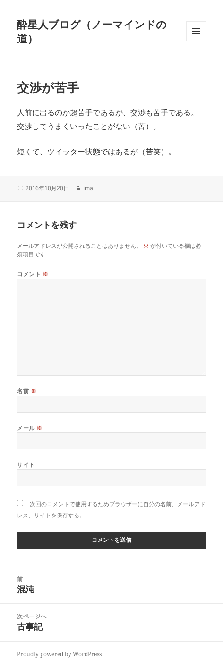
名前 (26, 391)
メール (29, 428)
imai (88, 188)
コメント (32, 274)
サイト (25, 465)
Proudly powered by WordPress (59, 654)
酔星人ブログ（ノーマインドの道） (92, 31)
